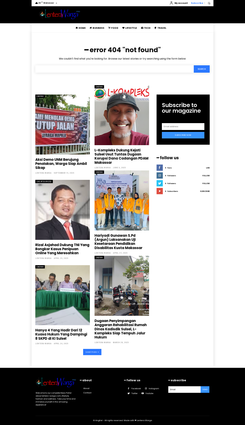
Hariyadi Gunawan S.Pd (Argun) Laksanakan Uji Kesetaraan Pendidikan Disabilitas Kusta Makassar (118, 241)
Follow (206, 175)
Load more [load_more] (92, 352)
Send (205, 389)
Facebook (136, 388)
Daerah (40, 96)
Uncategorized (44, 181)
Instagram (154, 388)
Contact (87, 392)
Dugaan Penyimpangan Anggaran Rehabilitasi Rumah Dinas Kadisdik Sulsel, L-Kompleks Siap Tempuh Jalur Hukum (121, 329)
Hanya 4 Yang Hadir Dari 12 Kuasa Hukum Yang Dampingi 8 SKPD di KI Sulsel (61, 334)
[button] (209, 3)
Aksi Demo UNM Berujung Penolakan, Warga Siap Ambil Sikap (61, 163)
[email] (183, 126)
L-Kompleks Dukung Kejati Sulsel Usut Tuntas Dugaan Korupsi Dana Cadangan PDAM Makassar (121, 156)
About (86, 388)
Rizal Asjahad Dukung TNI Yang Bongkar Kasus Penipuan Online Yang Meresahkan (62, 249)
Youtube (149, 393)
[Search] (202, 68)
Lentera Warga (43, 173)
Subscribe (205, 191)
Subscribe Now (183, 135)
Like (208, 168)
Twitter (134, 393)
